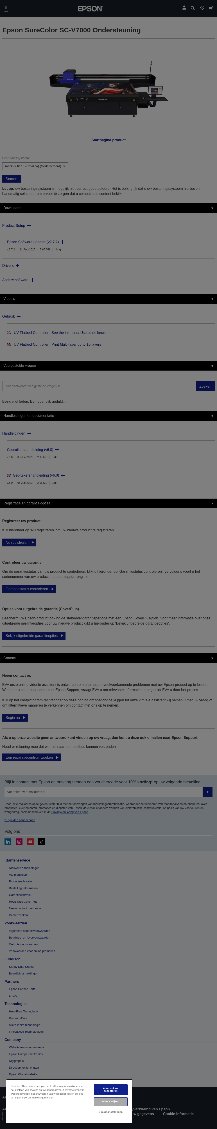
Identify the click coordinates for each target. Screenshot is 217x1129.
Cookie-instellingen (111, 1112)
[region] (69, 1101)
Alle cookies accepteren (110, 1089)
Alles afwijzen (110, 1101)
